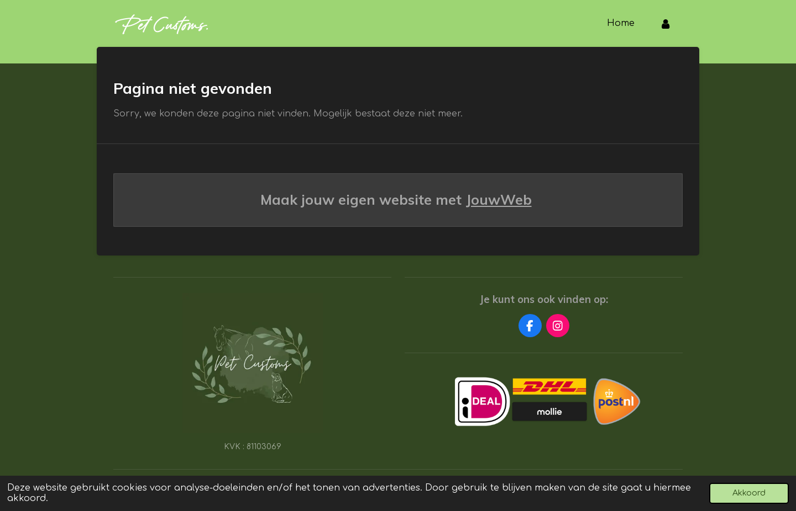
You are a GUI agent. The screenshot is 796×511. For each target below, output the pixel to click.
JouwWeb (499, 199)
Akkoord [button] (749, 492)
